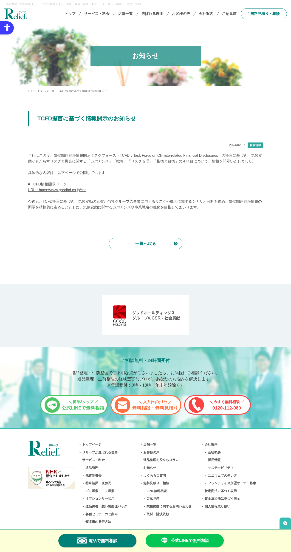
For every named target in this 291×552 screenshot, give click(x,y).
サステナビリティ (221, 467)
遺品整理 (91, 467)
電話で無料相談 (97, 540)
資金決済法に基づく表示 (222, 498)
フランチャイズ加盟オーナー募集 (232, 483)
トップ (69, 14)
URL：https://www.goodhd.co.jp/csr (57, 190)
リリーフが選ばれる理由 (100, 452)
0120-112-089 (226, 405)
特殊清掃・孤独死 (98, 483)
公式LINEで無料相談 (83, 405)
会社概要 (214, 452)
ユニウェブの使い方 (222, 475)
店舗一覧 (125, 14)
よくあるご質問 (154, 475)
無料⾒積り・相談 (264, 14)
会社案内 (211, 444)
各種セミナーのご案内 (101, 514)
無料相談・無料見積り (155, 405)
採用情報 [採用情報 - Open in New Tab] (214, 460)
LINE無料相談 (157, 491)
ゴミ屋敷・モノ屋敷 (99, 491)
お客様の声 (181, 14)
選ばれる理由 (152, 14)
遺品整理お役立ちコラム (161, 460)
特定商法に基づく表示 (221, 491)
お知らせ (149, 467)
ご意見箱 (229, 14)
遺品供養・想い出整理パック (106, 506)
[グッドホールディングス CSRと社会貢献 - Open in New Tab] (145, 315)
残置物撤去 (93, 475)
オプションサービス (99, 498)
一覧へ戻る (145, 243)
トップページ (92, 444)
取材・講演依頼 (158, 514)
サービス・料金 (93, 460)
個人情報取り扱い (217, 506)
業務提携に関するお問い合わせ (169, 506)
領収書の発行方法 (98, 522)
